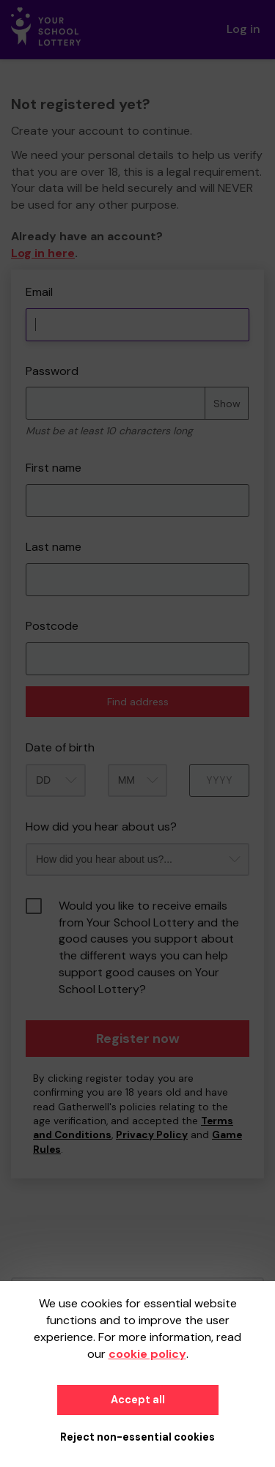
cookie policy (147, 1354)
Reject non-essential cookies (137, 1437)
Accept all (138, 1399)
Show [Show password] (227, 403)
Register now (138, 1038)
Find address (138, 701)
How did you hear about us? (101, 826)
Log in (243, 29)
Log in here (43, 253)
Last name (53, 546)
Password (52, 371)
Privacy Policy (152, 1135)
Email (39, 292)
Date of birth (60, 747)
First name (53, 467)
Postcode (52, 626)
